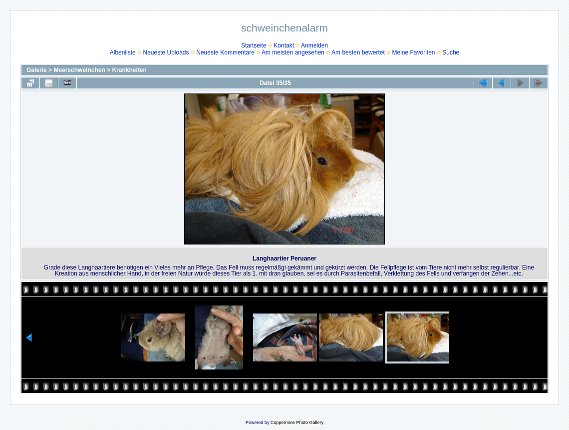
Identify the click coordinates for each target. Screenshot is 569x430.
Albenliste (123, 52)
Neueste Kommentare (225, 52)
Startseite (254, 45)
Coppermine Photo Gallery (297, 422)
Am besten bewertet (358, 52)
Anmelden (314, 45)
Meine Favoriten (413, 52)
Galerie (36, 70)
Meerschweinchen (79, 70)
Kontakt (284, 45)
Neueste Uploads (166, 52)
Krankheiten (129, 70)
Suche (450, 52)
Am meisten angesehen (293, 52)
